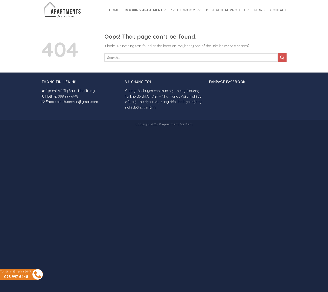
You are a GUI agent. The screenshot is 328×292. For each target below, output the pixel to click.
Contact (278, 10)
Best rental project (227, 10)
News (259, 10)
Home (114, 10)
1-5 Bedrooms (185, 10)
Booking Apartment (145, 10)
